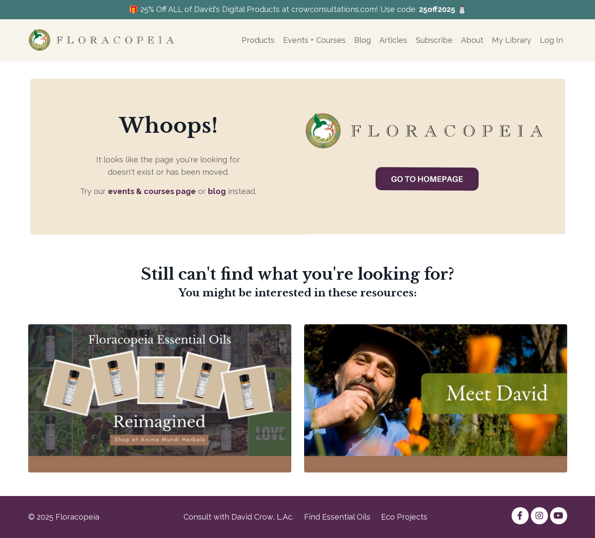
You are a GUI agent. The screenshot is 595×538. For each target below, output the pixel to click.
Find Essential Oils (337, 516)
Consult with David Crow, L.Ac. (238, 516)
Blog (362, 40)
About (472, 40)
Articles (393, 40)
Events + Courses (314, 40)
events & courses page (152, 191)
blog (217, 191)
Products (258, 40)
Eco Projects (404, 516)
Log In (551, 40)
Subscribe (434, 40)
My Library (511, 40)
